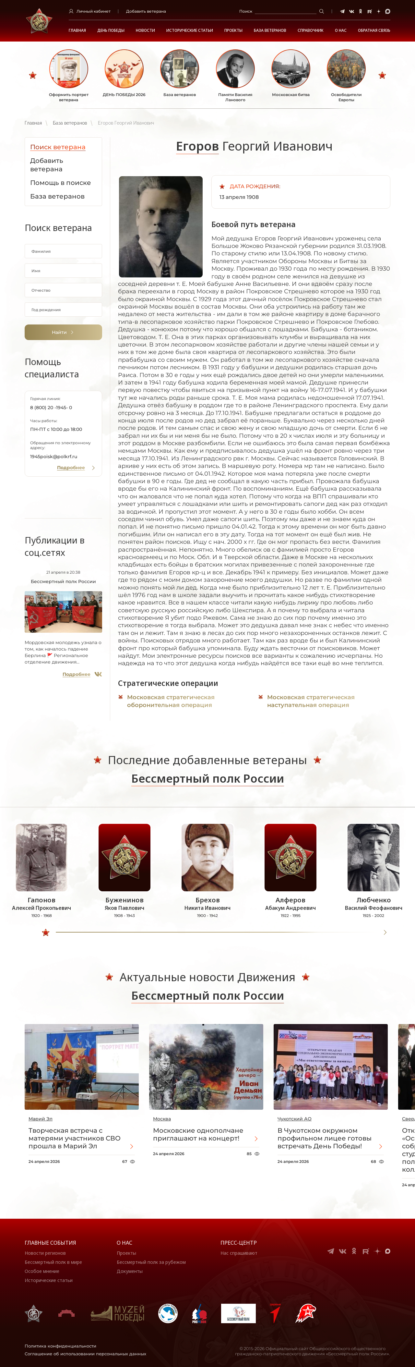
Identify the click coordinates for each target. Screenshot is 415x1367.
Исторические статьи (189, 30)
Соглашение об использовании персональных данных (85, 1353)
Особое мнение (42, 1271)
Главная (77, 30)
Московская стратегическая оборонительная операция (171, 701)
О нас (124, 1242)
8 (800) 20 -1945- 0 (51, 407)
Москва (162, 1118)
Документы (130, 1271)
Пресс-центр (238, 1242)
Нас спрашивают (238, 1253)
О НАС (341, 30)
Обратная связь (374, 30)
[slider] (46, 932)
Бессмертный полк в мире (53, 1262)
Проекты (233, 30)
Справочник (311, 30)
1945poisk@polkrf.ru (53, 456)
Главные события (50, 1242)
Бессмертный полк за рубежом (151, 1262)
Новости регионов (45, 1253)
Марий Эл (41, 1118)
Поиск (245, 11)
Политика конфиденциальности (60, 1346)
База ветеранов (270, 30)
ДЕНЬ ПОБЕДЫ (110, 30)
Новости (145, 30)
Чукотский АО (295, 1118)
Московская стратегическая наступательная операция (311, 701)
